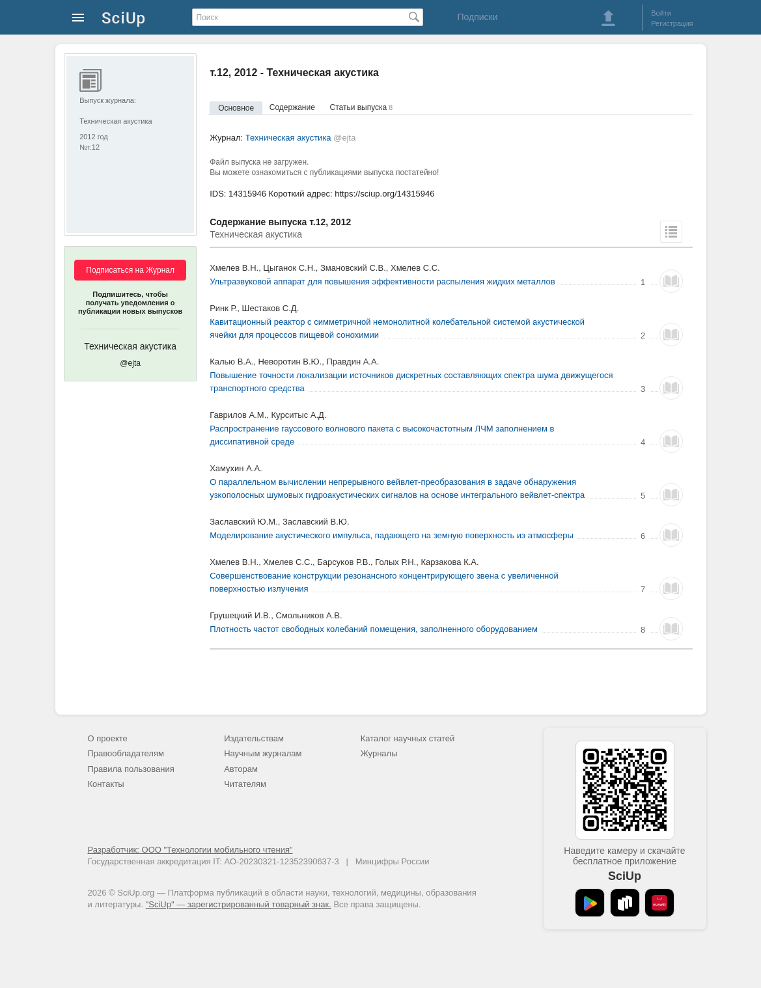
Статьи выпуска (361, 107)
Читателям (245, 784)
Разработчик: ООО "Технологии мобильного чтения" (190, 850)
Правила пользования (131, 769)
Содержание (292, 107)
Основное (236, 108)
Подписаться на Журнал (130, 270)
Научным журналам (262, 753)
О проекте (108, 738)
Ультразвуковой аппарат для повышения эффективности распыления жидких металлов (382, 281)
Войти (661, 13)
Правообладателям (126, 753)
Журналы (379, 753)
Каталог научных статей (408, 738)
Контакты (106, 784)
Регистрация (672, 23)
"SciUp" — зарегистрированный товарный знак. (238, 904)
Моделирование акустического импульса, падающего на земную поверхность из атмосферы (392, 535)
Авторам (241, 769)
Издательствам (254, 738)
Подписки (477, 17)
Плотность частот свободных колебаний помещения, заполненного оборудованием (374, 629)
